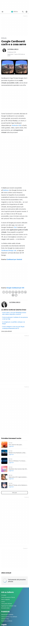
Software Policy (5, 618)
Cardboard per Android (14, 259)
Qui (15, 227)
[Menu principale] (2, 12)
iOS (20, 125)
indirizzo (6, 190)
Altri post (14, 492)
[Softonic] (14, 12)
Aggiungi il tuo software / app (8, 605)
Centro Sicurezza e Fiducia (8, 597)
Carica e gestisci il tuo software (9, 616)
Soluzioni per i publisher (7, 614)
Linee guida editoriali (6, 331)
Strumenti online (5, 608)
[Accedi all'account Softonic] (26, 12)
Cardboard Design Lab (8, 250)
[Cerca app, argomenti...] (23, 12)
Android (14, 125)
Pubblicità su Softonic (6, 621)
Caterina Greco (12, 49)
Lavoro (3, 601)
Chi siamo (3, 595)
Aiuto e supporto (5, 599)
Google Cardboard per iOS (15, 288)
